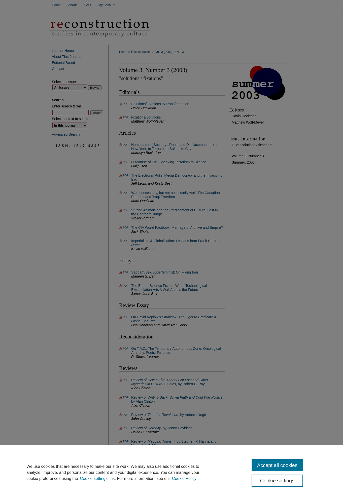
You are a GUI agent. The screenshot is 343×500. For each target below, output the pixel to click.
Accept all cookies (277, 465)
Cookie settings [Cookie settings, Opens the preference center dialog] (277, 480)
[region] (171, 472)
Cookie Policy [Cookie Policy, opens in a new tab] (184, 478)
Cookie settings (94, 478)
